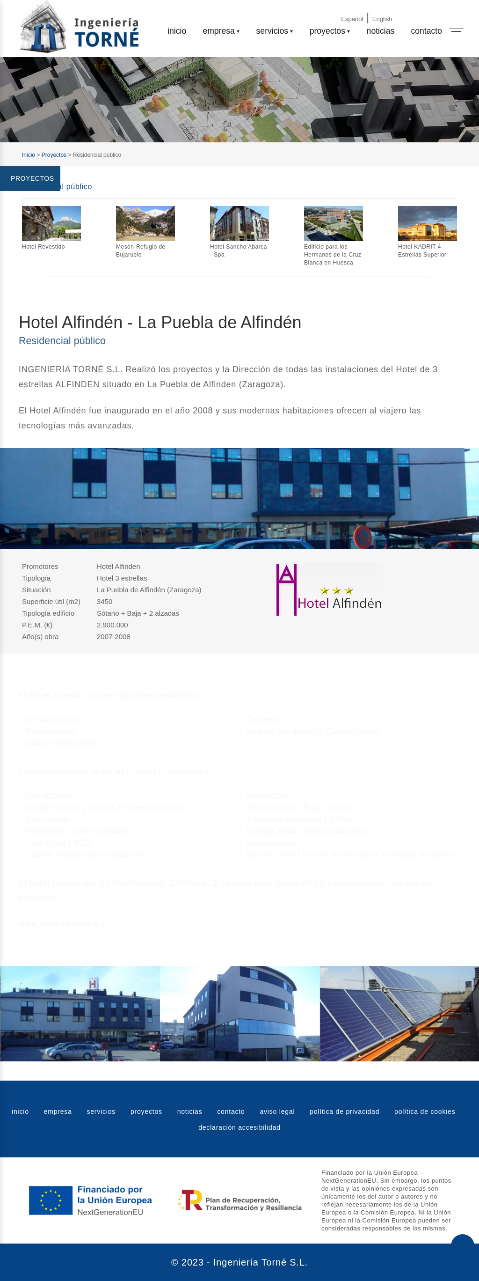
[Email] (412, 10)
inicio (176, 31)
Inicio (28, 155)
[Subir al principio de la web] (462, 1246)
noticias (381, 31)
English (382, 18)
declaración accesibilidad (239, 1127)
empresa (218, 31)
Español (352, 18)
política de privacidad (344, 1111)
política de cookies (424, 1111)
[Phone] (438, 10)
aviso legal (277, 1111)
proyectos (327, 31)
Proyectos (54, 155)
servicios (272, 31)
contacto (426, 31)
